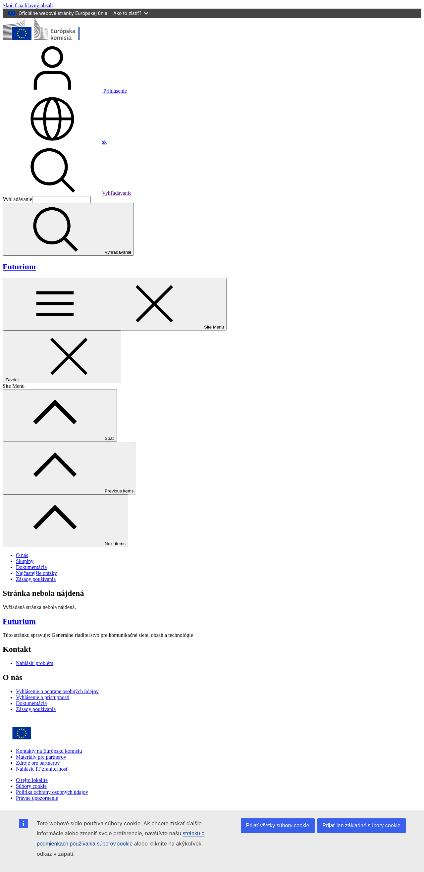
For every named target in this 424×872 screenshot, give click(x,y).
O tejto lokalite (32, 780)
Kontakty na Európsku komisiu (49, 751)
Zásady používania (36, 579)
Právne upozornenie (37, 798)
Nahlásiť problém (34, 663)
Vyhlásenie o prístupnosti (43, 697)
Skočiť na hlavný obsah (28, 5)
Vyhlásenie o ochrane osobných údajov (57, 691)
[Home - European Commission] (51, 740)
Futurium (19, 266)
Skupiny (24, 561)
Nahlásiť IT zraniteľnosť (42, 769)
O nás (22, 555)
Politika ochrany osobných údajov (52, 792)
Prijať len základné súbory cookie (361, 825)
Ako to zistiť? (130, 13)
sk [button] (55, 142)
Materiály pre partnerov (41, 757)
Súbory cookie (31, 786)
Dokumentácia (31, 567)
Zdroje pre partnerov (38, 763)
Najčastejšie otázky (36, 573)
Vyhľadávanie (67, 193)
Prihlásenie (65, 91)
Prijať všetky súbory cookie (277, 825)
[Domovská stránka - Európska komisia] (51, 40)
